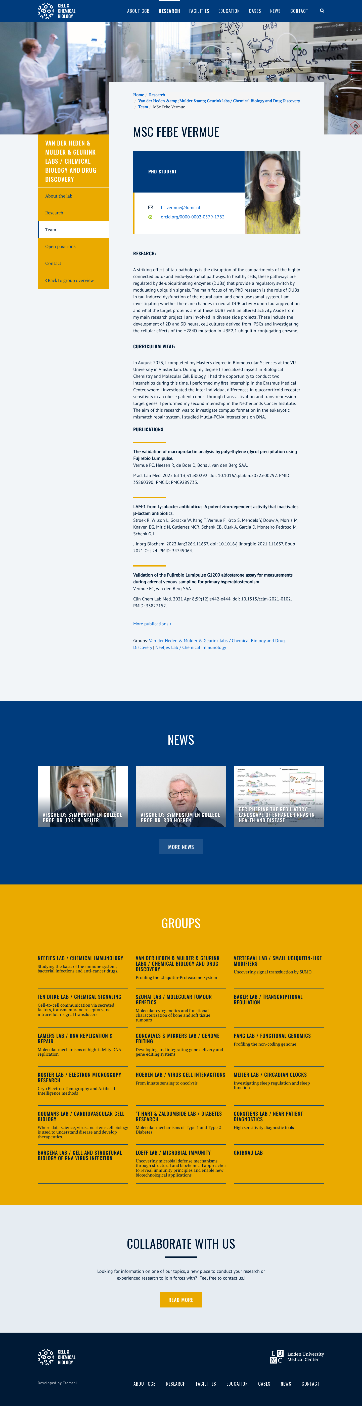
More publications (152, 624)
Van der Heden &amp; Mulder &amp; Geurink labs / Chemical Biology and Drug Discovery (219, 101)
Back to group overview (69, 280)
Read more (181, 1299)
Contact (299, 11)
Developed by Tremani (57, 1383)
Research (169, 11)
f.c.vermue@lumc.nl (180, 207)
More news (181, 847)
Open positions (60, 246)
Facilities (199, 11)
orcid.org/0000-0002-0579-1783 (192, 217)
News (275, 11)
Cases (255, 11)
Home (138, 95)
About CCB (138, 11)
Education (229, 11)
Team (143, 107)
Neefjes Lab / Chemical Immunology (190, 647)
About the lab (58, 196)
